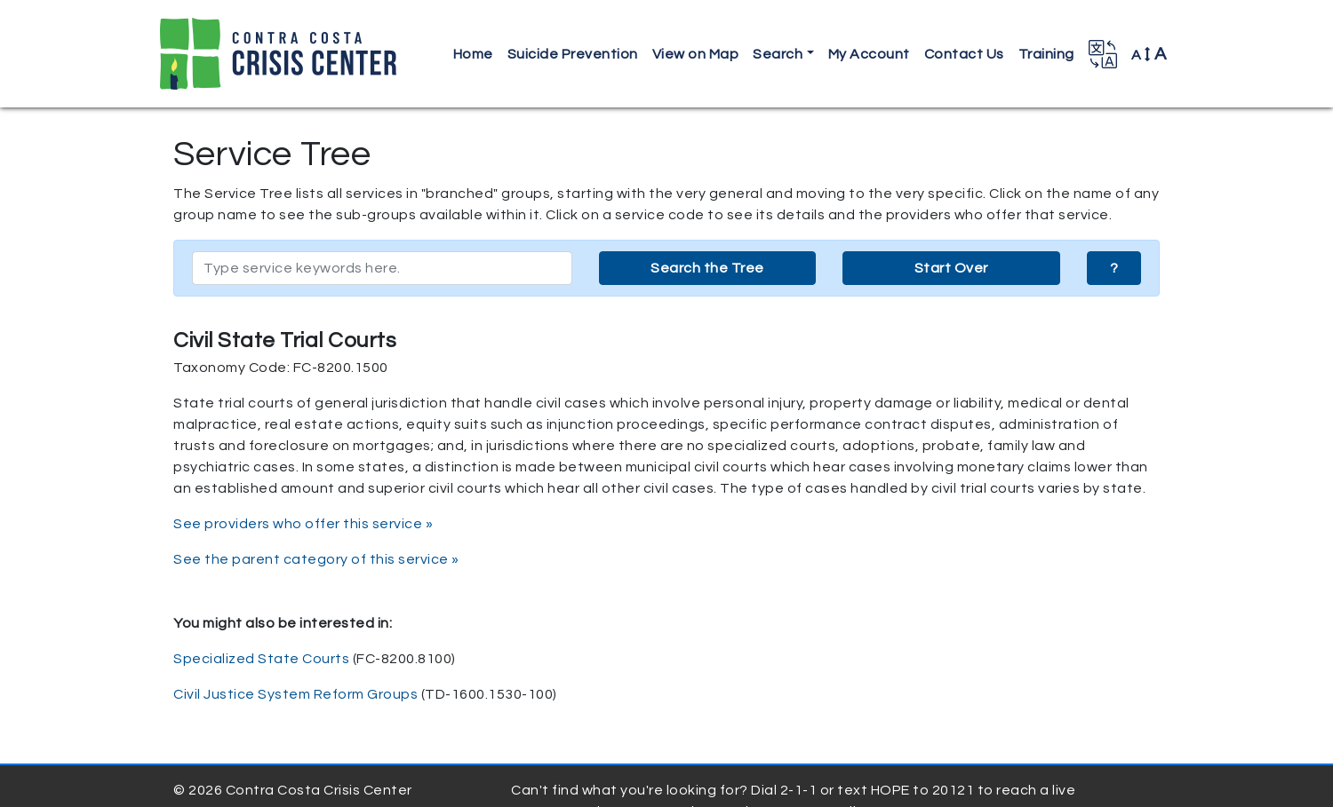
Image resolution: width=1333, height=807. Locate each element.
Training (1046, 54)
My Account (869, 54)
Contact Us (964, 54)
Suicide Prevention (572, 54)
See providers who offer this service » (303, 524)
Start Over (951, 268)
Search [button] (777, 54)
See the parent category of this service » (316, 559)
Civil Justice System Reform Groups (295, 694)
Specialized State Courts (261, 659)
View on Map (695, 54)
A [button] (1149, 54)
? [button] (1114, 268)
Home (473, 54)
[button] (1103, 54)
